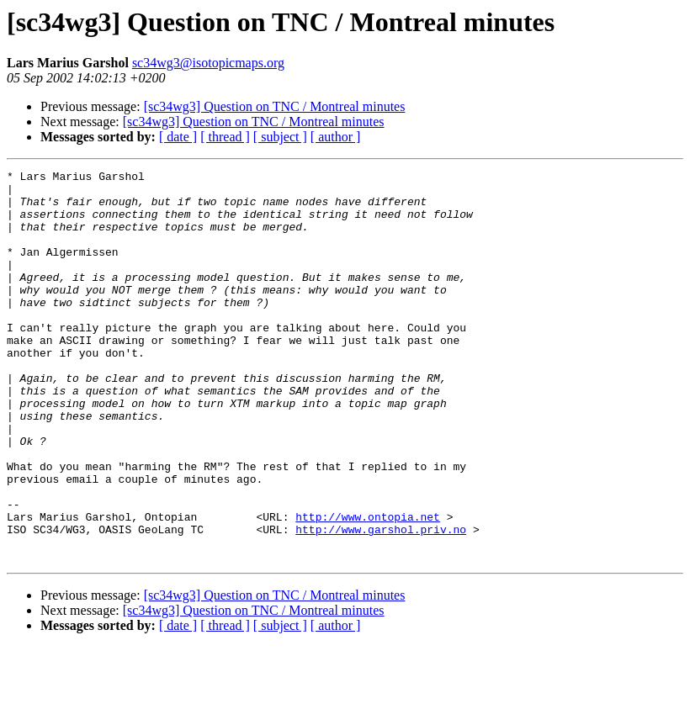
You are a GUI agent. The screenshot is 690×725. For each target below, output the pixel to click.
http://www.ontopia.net (367, 587)
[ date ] (178, 137)
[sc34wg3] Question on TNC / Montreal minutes (275, 106)
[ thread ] (225, 137)
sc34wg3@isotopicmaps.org (208, 63)
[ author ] (335, 137)
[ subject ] (280, 137)
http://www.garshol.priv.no (380, 602)
